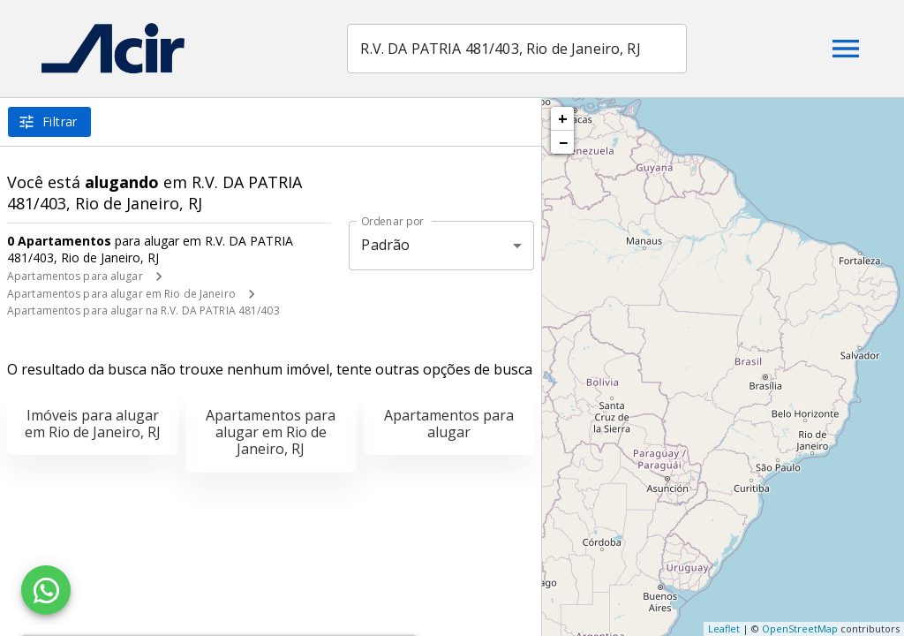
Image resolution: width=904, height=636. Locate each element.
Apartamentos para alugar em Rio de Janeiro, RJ (270, 431)
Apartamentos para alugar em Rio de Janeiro (121, 293)
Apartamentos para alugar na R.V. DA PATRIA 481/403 (143, 310)
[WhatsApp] (46, 590)
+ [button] (563, 118)
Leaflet (724, 628)
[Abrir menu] (845, 48)
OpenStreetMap (800, 628)
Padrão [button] (385, 244)
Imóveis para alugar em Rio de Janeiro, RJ (93, 423)
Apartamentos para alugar (75, 276)
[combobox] (520, 48)
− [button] (563, 142)
